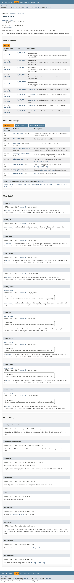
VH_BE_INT (20, 67)
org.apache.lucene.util (16, 13)
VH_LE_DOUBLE (21, 89)
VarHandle (7, 55)
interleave (17, 143)
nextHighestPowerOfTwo (21, 148)
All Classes (4, 5)
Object (10, 27)
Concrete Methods (37, 126)
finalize (19, 184)
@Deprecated (8, 290)
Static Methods (21, 126)
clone (6, 184)
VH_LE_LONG (21, 105)
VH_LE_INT (20, 100)
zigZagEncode (18, 170)
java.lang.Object (7, 20)
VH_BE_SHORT (21, 82)
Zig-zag (36, 173)
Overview (4, 2)
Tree (25, 2)
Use (21, 2)
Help (38, 2)
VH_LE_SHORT (21, 110)
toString (59, 184)
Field (14, 7)
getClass (27, 184)
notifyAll (50, 184)
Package (10, 2)
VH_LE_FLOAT (21, 94)
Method (25, 7)
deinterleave (18, 133)
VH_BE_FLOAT (21, 60)
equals (11, 184)
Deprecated (32, 2)
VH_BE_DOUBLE (21, 53)
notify (42, 184)
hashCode (35, 184)
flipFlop (16, 138)
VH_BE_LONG (21, 74)
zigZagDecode (18, 159)
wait (65, 184)
